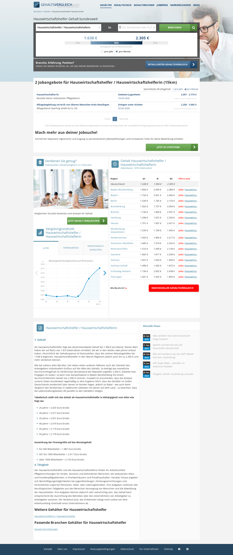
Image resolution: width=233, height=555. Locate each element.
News (196, 5)
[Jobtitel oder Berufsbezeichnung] (68, 27)
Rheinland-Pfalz (119, 248)
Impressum (79, 549)
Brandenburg (118, 206)
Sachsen (115, 259)
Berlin (114, 200)
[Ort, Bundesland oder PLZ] (137, 27)
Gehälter (106, 5)
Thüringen (116, 276)
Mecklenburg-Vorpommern (118, 230)
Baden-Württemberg (122, 189)
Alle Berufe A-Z (117, 288)
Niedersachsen (119, 237)
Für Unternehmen (149, 549)
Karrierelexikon (180, 5)
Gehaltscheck (122, 5)
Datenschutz (127, 549)
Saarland (115, 254)
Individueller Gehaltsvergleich (172, 288)
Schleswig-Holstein (121, 271)
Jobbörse (162, 5)
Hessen (114, 223)
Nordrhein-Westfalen (122, 243)
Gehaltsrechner (144, 5)
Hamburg (116, 217)
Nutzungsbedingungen (102, 549)
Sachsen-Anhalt (119, 265)
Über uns (62, 549)
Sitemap (168, 549)
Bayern (114, 195)
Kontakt (48, 549)
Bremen (115, 211)
